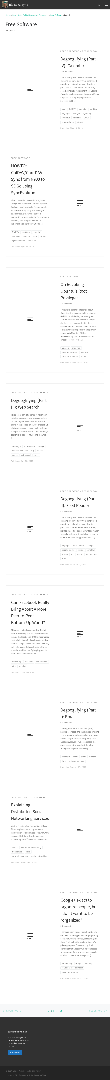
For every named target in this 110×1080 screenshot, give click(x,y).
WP (16, 1075)
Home (8, 15)
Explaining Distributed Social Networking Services (30, 811)
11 (61, 1011)
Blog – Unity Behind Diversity (24, 15)
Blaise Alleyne (19, 1071)
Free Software (56, 15)
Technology (44, 15)
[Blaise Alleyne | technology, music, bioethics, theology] (5, 4)
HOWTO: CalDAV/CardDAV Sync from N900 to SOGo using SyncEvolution (28, 179)
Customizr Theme (41, 1075)
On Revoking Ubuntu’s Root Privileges (73, 291)
